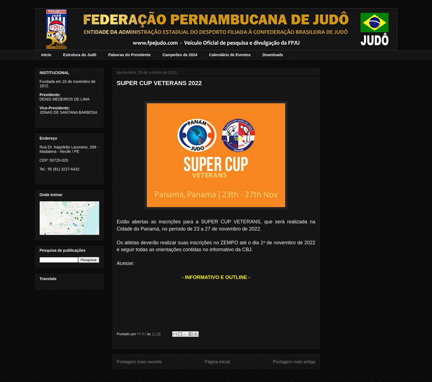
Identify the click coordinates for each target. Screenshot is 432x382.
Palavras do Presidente (129, 55)
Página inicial (217, 361)
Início (46, 55)
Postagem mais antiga (294, 361)
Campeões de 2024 (180, 55)
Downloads (273, 55)
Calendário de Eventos (230, 55)
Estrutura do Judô (79, 55)
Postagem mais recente (139, 361)
